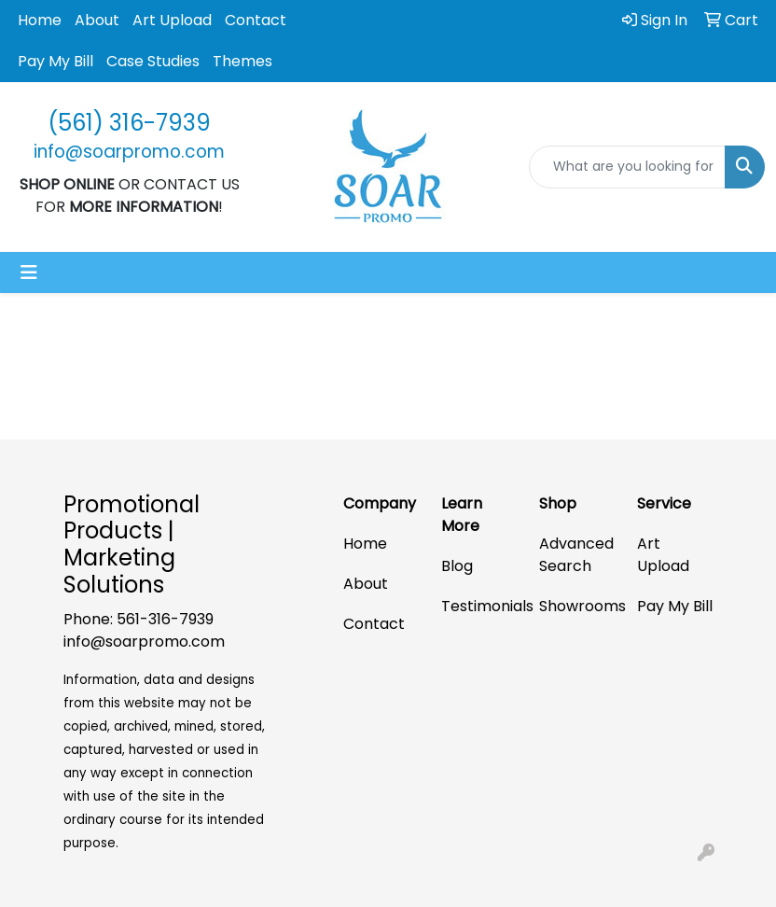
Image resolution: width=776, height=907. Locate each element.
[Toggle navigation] (28, 272)
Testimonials (479, 606)
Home (40, 20)
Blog (457, 566)
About (97, 20)
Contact (255, 20)
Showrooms (577, 606)
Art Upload (172, 20)
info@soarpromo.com (144, 641)
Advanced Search (576, 555)
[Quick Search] (627, 167)
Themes (242, 61)
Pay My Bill (55, 61)
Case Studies (153, 61)
